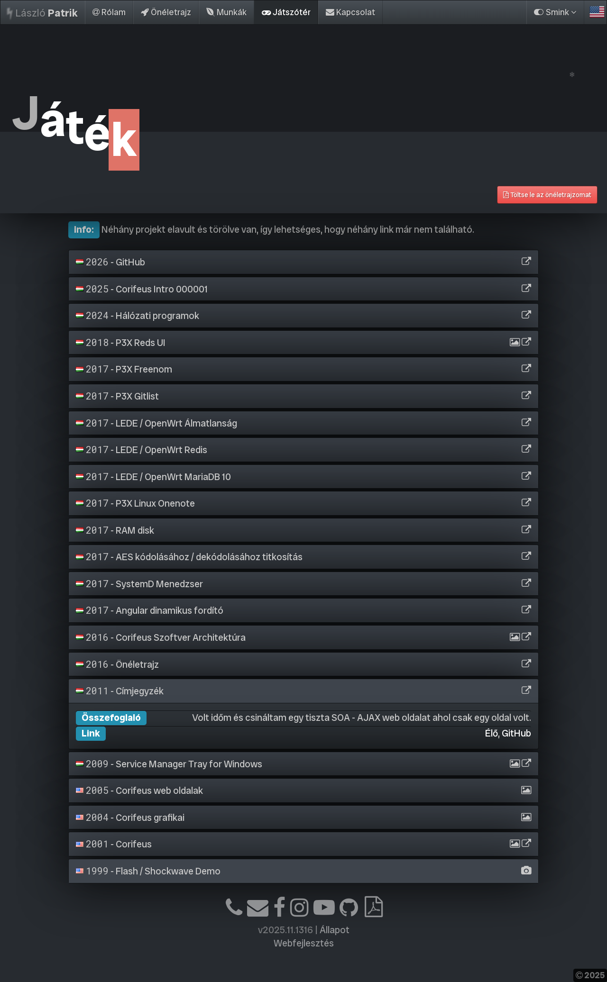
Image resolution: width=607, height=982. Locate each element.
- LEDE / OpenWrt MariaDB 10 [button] (153, 477)
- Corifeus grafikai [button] (130, 817)
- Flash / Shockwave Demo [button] (148, 871)
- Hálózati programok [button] (137, 315)
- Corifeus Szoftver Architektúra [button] (161, 637)
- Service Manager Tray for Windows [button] (169, 764)
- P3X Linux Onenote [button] (135, 503)
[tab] (303, 262)
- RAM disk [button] (115, 530)
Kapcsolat (350, 12)
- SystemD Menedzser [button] (139, 584)
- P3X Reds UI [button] (121, 342)
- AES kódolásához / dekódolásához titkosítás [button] (189, 557)
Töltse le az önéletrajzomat (547, 195)
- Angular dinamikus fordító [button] (149, 610)
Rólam (109, 12)
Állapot (334, 930)
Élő (491, 733)
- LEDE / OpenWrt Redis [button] (141, 450)
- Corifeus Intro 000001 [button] (142, 289)
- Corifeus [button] (114, 844)
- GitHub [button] (110, 262)
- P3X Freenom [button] (124, 369)
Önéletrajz (166, 12)
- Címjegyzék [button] (120, 691)
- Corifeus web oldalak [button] (139, 790)
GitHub (516, 733)
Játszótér (286, 12)
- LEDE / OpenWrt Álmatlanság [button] (156, 423)
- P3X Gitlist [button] (117, 396)
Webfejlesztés (304, 943)
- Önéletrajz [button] (117, 664)
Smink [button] (555, 12)
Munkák (226, 12)
